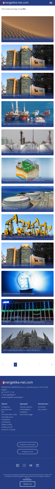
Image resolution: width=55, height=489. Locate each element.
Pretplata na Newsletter (28, 445)
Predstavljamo (25, 409)
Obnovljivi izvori (7, 417)
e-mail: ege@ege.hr (8, 395)
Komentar (42, 407)
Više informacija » (27, 479)
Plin (2, 412)
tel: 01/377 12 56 (7, 392)
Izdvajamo (23, 412)
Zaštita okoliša (6, 424)
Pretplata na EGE (27, 452)
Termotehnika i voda (9, 414)
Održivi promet (7, 427)
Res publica (42, 409)
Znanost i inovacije (8, 429)
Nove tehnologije (26, 414)
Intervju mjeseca (26, 407)
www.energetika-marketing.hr (12, 397)
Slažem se (27, 484)
